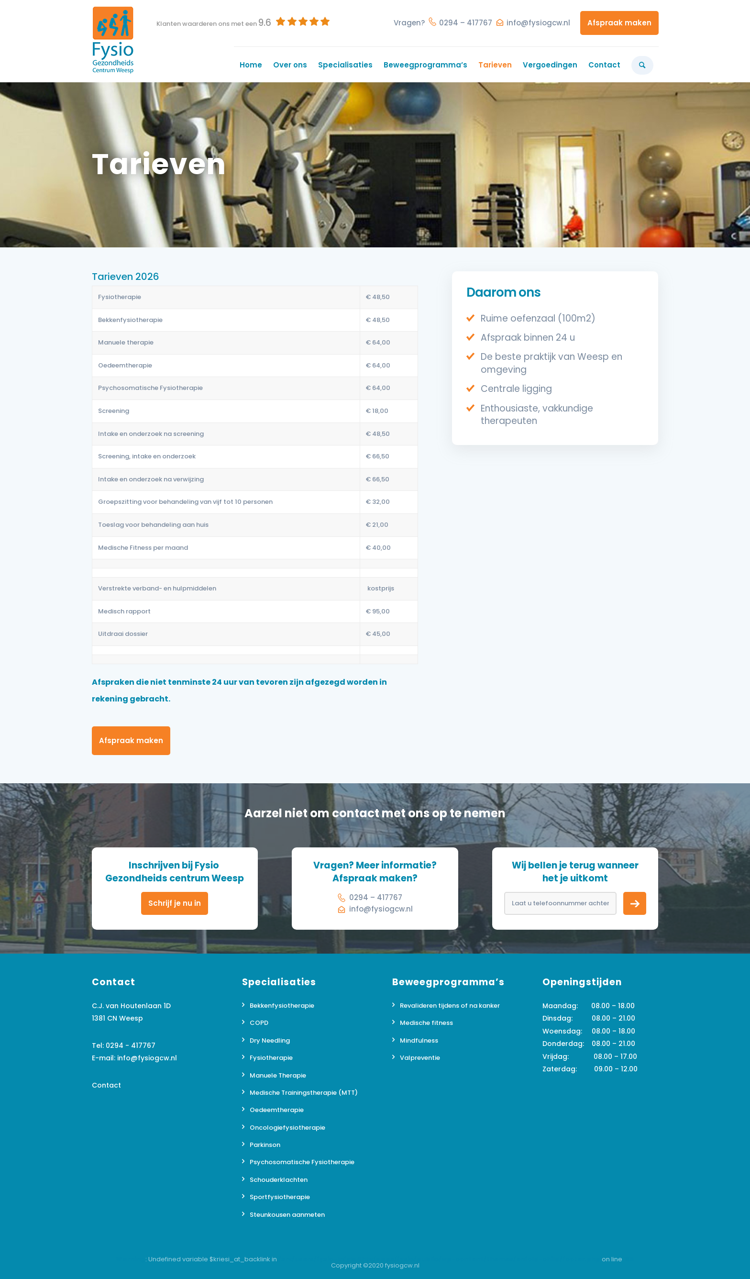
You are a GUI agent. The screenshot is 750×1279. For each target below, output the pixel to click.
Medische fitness (426, 1022)
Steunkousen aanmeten (287, 1214)
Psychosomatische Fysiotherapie (302, 1162)
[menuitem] (250, 65)
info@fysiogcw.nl (538, 23)
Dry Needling (270, 1040)
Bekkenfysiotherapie (282, 1005)
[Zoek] (642, 65)
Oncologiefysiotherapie (287, 1127)
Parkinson (265, 1144)
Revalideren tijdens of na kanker (450, 1005)
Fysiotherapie (271, 1057)
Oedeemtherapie (277, 1109)
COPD (259, 1022)
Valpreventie (420, 1057)
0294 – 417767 (465, 23)
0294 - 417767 (130, 1045)
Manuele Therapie (278, 1075)
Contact (106, 1085)
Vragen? (409, 23)
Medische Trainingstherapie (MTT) (304, 1092)
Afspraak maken (619, 23)
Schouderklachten (279, 1179)
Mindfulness (419, 1040)
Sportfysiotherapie (280, 1196)
